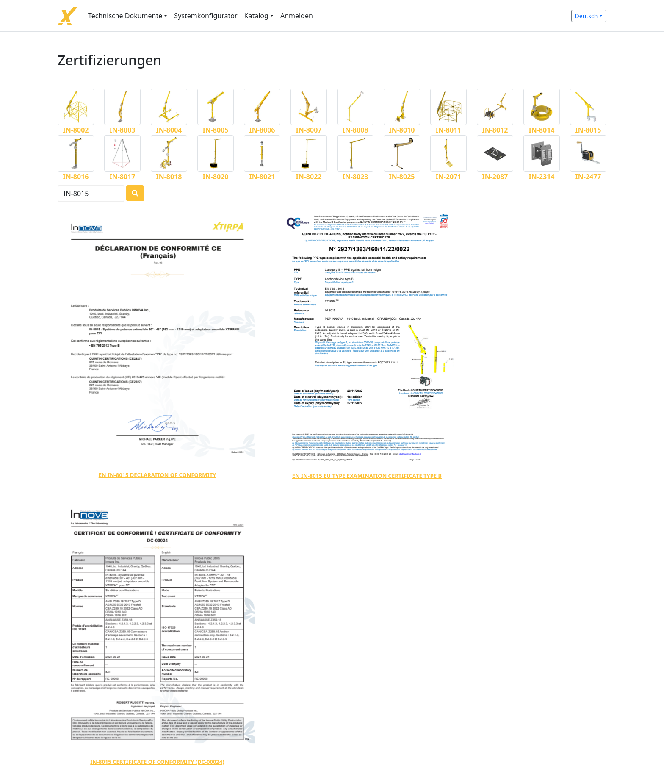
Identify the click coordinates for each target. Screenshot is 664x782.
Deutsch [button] (586, 16)
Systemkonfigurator (205, 15)
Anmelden (296, 15)
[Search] (91, 193)
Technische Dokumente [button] (125, 15)
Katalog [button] (256, 15)
